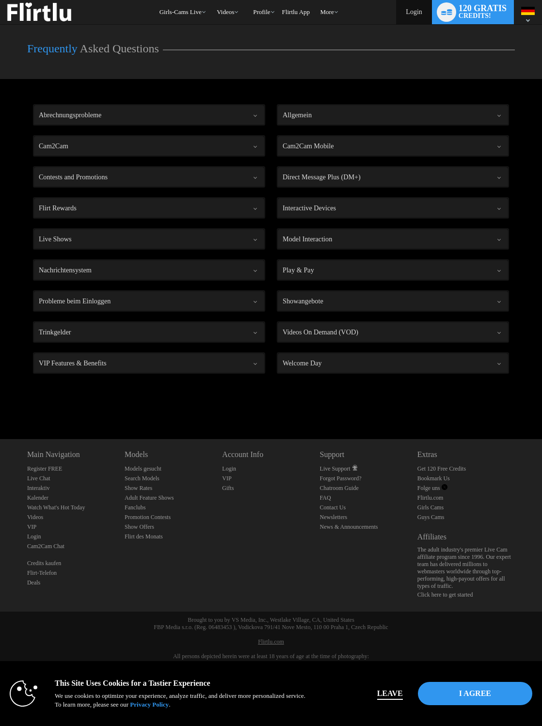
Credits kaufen (44, 563)
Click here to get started (445, 594)
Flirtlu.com (430, 497)
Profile (261, 12)
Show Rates (138, 488)
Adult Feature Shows (149, 497)
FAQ (325, 497)
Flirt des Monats (144, 536)
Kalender (37, 497)
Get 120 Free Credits (441, 468)
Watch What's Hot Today (56, 507)
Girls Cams (430, 507)
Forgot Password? (341, 478)
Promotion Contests (148, 517)
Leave (390, 693)
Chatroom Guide (339, 488)
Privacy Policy (149, 704)
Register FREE (44, 468)
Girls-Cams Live (180, 12)
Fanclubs (135, 507)
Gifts (228, 488)
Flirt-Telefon (42, 572)
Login (414, 12)
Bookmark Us (433, 478)
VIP (31, 526)
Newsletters (334, 517)
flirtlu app (296, 12)
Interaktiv (38, 488)
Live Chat (38, 478)
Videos (225, 12)
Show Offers (139, 526)
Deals (33, 582)
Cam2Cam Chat (45, 546)
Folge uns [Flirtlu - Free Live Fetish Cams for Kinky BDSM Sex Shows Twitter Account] (432, 488)
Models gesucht (143, 468)
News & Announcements (349, 526)
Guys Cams (431, 517)
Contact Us (333, 507)
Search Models (142, 478)
